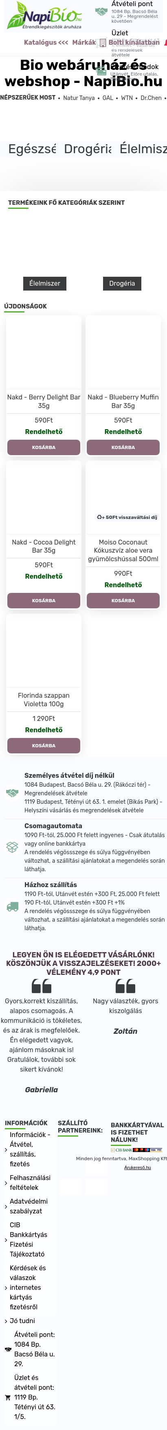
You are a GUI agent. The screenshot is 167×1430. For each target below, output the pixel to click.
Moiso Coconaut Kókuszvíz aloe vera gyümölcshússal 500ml (123, 550)
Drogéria (122, 283)
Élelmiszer (44, 283)
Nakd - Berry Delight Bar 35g (44, 401)
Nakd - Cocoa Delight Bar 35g (44, 546)
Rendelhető (43, 432)
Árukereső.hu (137, 1167)
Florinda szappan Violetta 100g (44, 700)
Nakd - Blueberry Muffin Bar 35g (123, 401)
